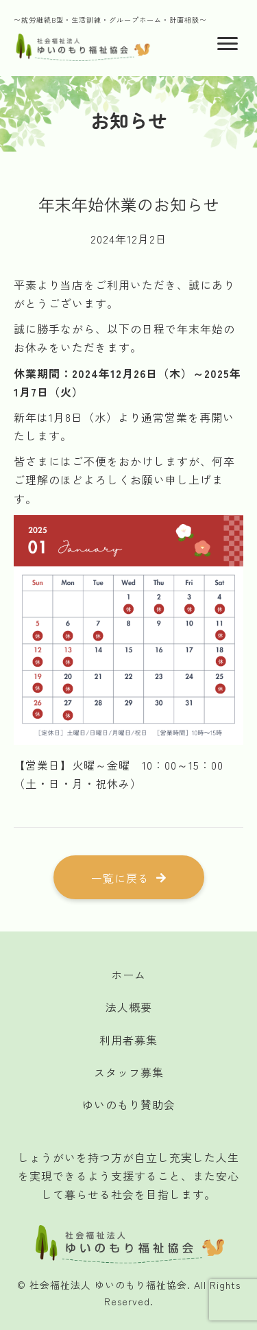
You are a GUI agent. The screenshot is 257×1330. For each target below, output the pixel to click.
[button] (128, 877)
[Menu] (227, 44)
